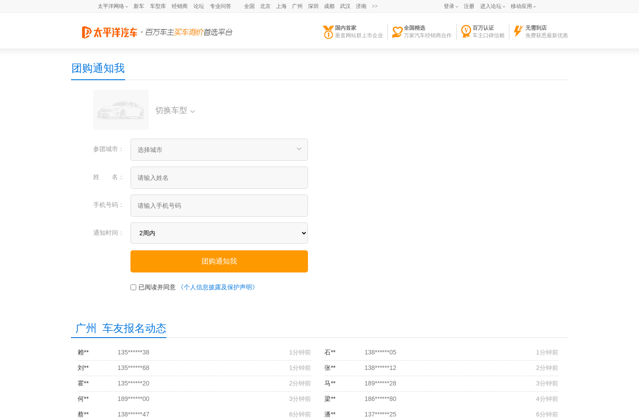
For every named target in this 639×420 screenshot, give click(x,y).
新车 (139, 6)
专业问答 (220, 6)
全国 (249, 6)
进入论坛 (490, 6)
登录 (449, 6)
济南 (361, 6)
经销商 (180, 6)
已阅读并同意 (157, 287)
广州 (297, 6)
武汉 (345, 6)
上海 (281, 6)
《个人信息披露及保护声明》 (218, 287)
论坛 (198, 6)
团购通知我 (98, 68)
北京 (265, 6)
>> (375, 6)
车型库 (158, 6)
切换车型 (175, 110)
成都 (329, 6)
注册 (469, 6)
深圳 (313, 6)
